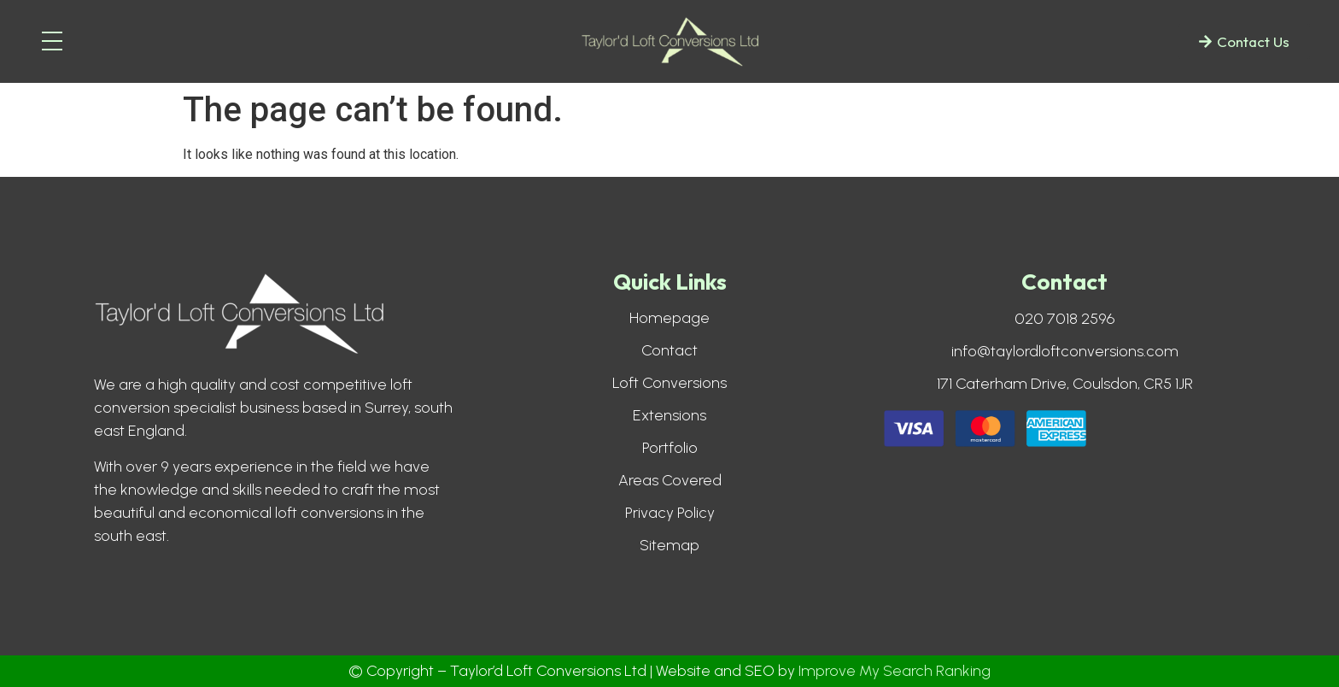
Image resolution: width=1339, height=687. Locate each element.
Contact (669, 350)
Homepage (669, 317)
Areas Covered (670, 480)
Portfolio (670, 447)
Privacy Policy (670, 512)
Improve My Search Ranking (894, 670)
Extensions (669, 415)
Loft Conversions (669, 382)
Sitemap (669, 545)
